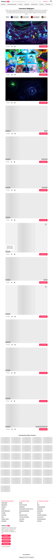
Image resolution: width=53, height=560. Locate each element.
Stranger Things (5, 519)
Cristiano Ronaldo (41, 506)
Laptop (3, 508)
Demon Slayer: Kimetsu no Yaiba (26, 508)
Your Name (21, 519)
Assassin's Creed (23, 515)
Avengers (3, 506)
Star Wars (39, 521)
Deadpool (21, 521)
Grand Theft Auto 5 (5, 510)
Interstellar (3, 521)
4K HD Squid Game (41, 519)
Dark (38, 504)
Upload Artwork (6, 538)
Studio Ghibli (4, 502)
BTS (20, 512)
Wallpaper (5, 1)
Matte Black (22, 506)
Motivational (4, 504)
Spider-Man (39, 508)
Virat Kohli (3, 515)
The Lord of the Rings (24, 517)
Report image (6, 544)
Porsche (39, 512)
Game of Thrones (23, 504)
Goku (2, 517)
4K (37, 502)
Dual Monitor (40, 510)
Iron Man (3, 512)
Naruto (20, 502)
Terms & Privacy (6, 541)
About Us (6, 535)
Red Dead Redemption (24, 510)
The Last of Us (40, 517)
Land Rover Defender (42, 515)
